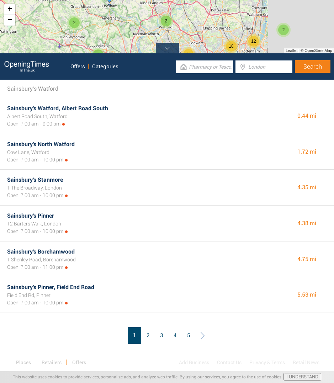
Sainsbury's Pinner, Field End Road (50, 287)
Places (23, 362)
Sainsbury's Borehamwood (41, 251)
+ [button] (9, 9)
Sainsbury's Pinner (30, 215)
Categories (105, 66)
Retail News (306, 362)
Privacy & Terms (267, 362)
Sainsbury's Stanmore (35, 179)
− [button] (9, 20)
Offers (77, 66)
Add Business (194, 362)
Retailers (52, 362)
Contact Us (229, 362)
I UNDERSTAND (302, 376)
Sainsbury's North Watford (41, 144)
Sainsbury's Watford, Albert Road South (57, 108)
